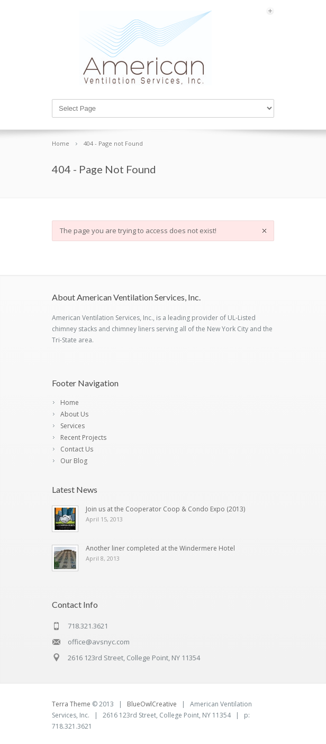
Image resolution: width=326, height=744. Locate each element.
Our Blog (73, 460)
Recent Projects (83, 437)
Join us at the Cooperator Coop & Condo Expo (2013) (165, 508)
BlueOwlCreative (152, 703)
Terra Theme (71, 703)
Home (69, 402)
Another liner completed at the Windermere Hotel (160, 548)
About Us (74, 414)
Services (72, 425)
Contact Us (76, 449)
